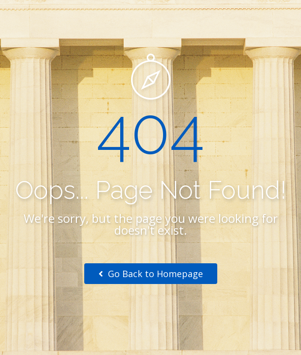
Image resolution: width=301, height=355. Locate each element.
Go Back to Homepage (151, 274)
